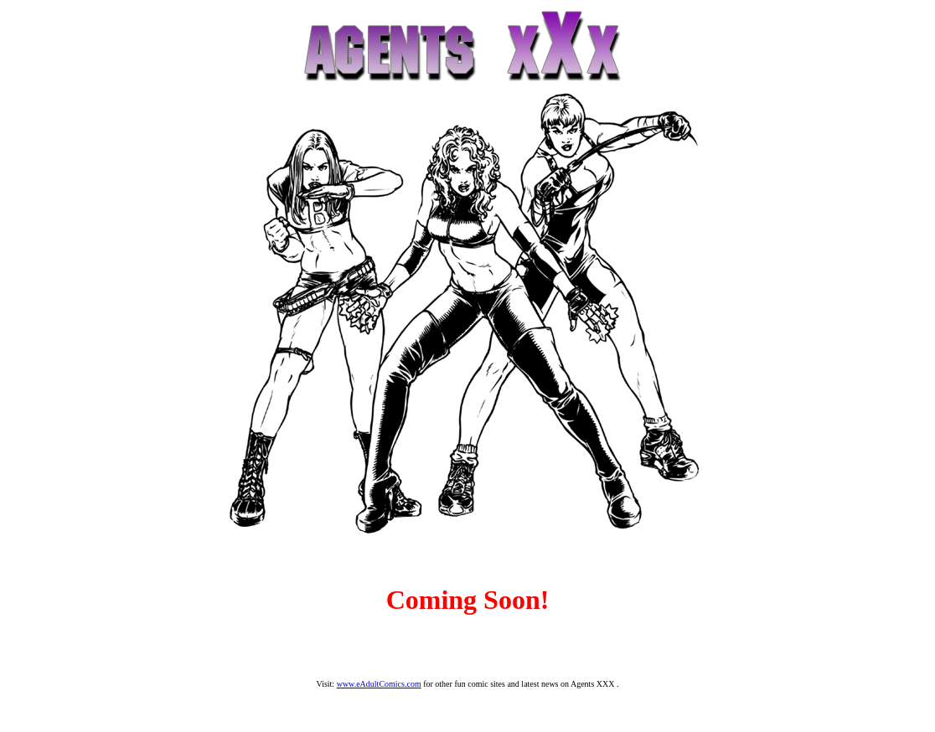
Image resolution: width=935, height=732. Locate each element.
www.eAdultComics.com (379, 683)
